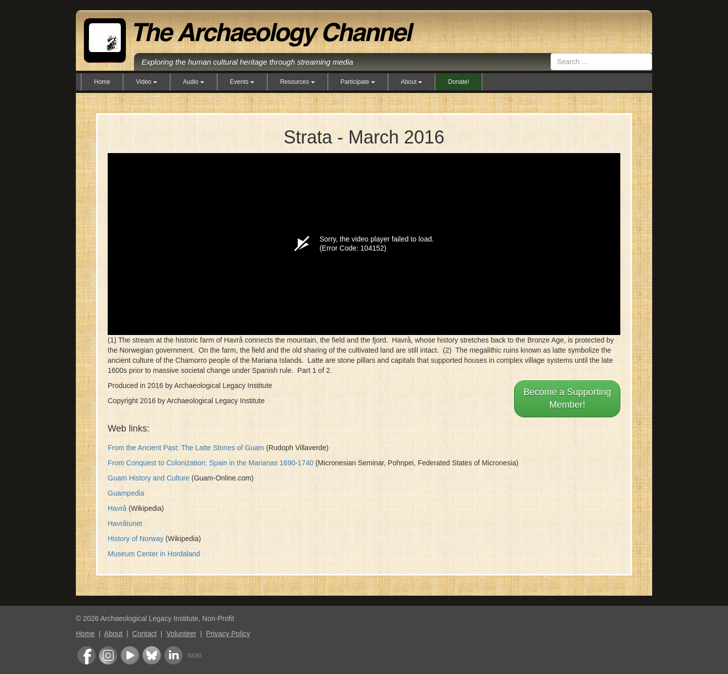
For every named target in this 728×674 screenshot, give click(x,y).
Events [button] (242, 81)
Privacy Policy (228, 634)
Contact (144, 634)
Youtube (130, 655)
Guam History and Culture (149, 478)
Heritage (195, 655)
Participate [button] (358, 81)
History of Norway (135, 539)
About (113, 634)
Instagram (108, 655)
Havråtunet (125, 523)
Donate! (458, 81)
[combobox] (601, 61)
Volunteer (181, 634)
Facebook (86, 655)
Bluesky (152, 655)
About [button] (412, 81)
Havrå (117, 508)
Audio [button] (193, 81)
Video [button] (146, 81)
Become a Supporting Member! (567, 398)
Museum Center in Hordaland (154, 554)
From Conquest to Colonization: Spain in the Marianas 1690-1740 (210, 463)
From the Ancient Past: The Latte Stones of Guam (186, 448)
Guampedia (126, 493)
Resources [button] (297, 81)
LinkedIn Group (173, 655)
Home (102, 81)
